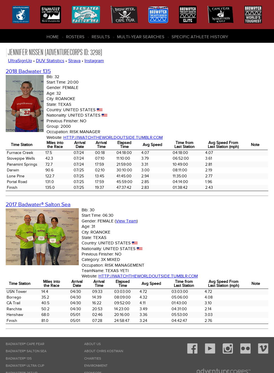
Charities (92, 358)
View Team (126, 221)
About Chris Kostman (103, 351)
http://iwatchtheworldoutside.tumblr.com (113, 137)
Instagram (94, 61)
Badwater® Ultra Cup (25, 366)
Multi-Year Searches (140, 36)
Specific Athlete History (200, 36)
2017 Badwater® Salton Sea (38, 204)
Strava (74, 61)
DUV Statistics (50, 61)
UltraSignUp (20, 61)
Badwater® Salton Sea (26, 351)
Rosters (75, 36)
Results (101, 36)
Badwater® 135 (19, 358)
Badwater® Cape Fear (25, 344)
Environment (96, 366)
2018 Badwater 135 (28, 71)
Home (53, 36)
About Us (92, 344)
